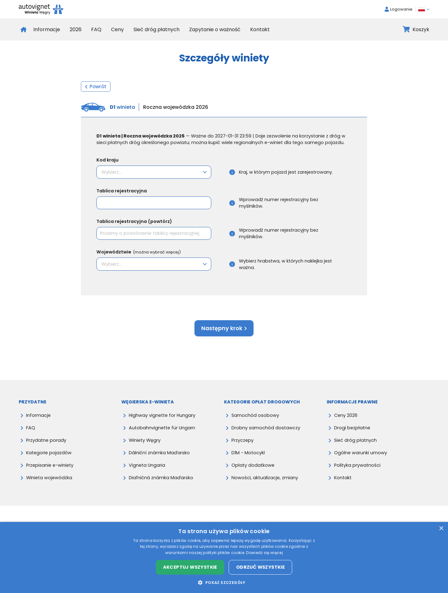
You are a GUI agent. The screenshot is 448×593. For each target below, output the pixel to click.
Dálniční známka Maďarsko (159, 453)
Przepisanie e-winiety (49, 465)
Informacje (46, 29)
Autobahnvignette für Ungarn (162, 428)
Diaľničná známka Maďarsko (161, 478)
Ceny (117, 29)
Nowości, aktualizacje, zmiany (264, 478)
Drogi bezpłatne (352, 428)
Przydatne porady (46, 440)
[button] (224, 582)
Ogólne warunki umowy (360, 453)
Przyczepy (242, 440)
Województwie (138, 252)
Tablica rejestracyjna (121, 191)
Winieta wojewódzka (49, 478)
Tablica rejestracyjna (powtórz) (134, 221)
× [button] (441, 528)
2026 (76, 29)
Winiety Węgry (145, 440)
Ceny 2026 (345, 415)
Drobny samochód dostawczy (265, 428)
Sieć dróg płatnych (156, 29)
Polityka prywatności (357, 465)
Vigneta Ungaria (147, 465)
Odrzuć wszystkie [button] (260, 567)
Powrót (95, 86)
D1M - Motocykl (248, 453)
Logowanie (399, 9)
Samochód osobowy (255, 415)
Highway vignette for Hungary (162, 415)
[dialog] (224, 557)
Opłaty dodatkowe (252, 465)
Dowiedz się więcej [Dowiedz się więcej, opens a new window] (264, 552)
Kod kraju (107, 160)
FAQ (96, 29)
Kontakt (260, 29)
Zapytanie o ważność (214, 29)
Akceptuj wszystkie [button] (190, 567)
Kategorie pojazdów (49, 453)
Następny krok (224, 328)
